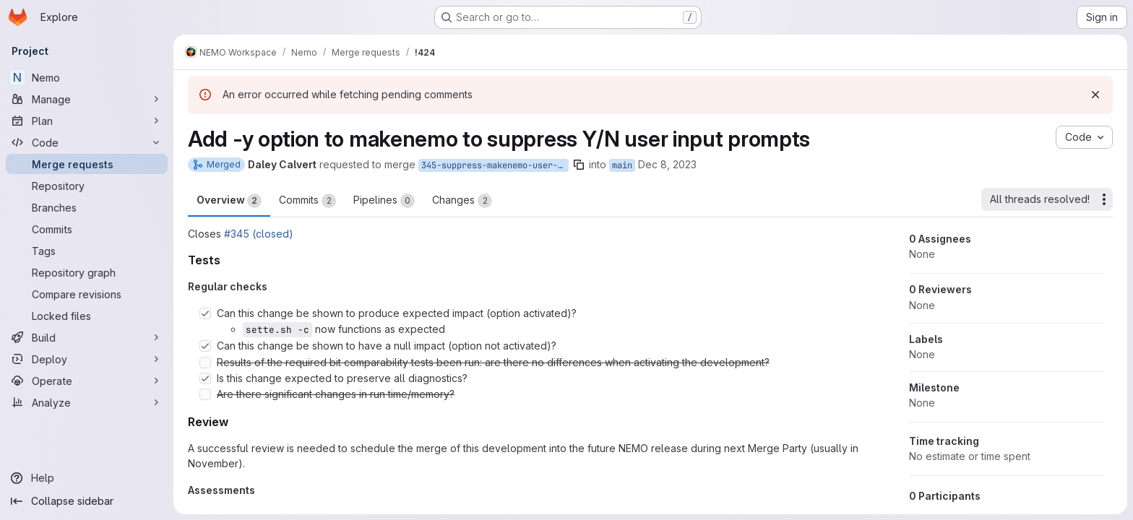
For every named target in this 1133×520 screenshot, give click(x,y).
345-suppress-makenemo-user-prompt (495, 165)
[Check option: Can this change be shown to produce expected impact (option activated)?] (205, 313)
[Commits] (87, 229)
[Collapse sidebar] (87, 501)
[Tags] (87, 250)
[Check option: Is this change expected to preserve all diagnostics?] (205, 378)
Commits (307, 201)
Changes (462, 201)
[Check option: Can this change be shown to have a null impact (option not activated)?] (205, 346)
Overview (229, 201)
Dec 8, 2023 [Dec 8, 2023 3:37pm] (667, 164)
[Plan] (87, 120)
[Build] (87, 337)
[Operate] (87, 380)
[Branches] (87, 207)
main (622, 165)
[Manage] (87, 99)
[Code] (87, 142)
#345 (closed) (258, 234)
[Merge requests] (87, 164)
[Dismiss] (1095, 94)
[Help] (87, 478)
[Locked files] (87, 316)
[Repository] (87, 186)
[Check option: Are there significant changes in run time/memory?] (205, 394)
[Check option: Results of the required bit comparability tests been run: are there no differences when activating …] (205, 362)
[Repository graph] (87, 272)
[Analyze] (87, 402)
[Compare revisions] (87, 294)
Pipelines (384, 201)
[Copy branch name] (578, 164)
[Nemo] (87, 77)
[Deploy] (87, 359)
